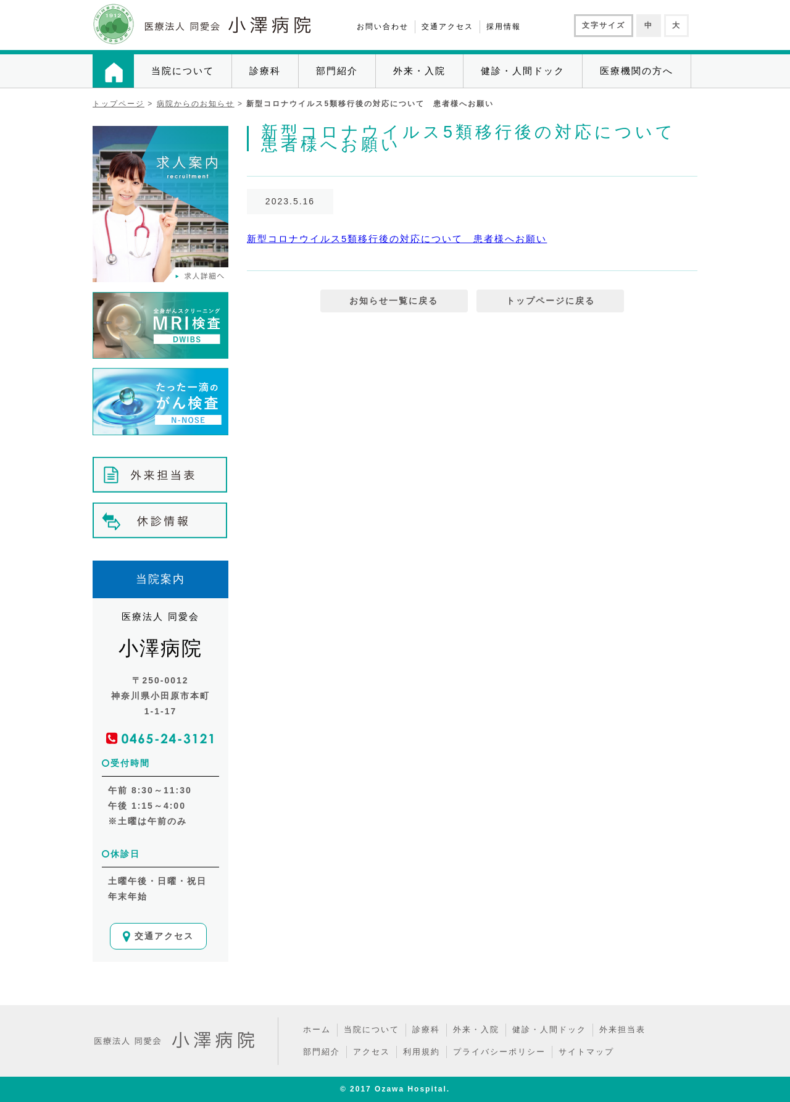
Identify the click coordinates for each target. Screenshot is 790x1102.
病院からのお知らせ (196, 103)
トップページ (118, 103)
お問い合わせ (383, 26)
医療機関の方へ (636, 70)
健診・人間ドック (523, 70)
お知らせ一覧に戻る (393, 301)
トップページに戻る (550, 301)
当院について (182, 70)
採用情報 (503, 26)
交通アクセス (447, 26)
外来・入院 (419, 70)
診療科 (265, 70)
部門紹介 (337, 70)
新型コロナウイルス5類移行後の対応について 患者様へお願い (397, 238)
